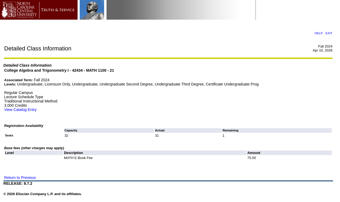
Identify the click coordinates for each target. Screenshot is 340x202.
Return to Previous (20, 177)
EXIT (328, 33)
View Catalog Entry (20, 110)
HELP (318, 33)
